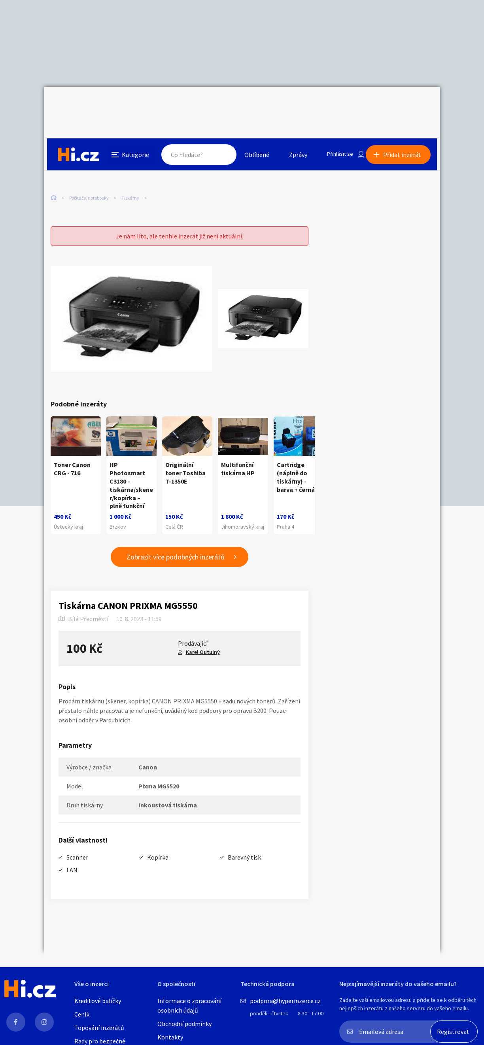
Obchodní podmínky (184, 1024)
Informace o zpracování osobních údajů (189, 1005)
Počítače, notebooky (89, 166)
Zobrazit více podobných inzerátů (176, 540)
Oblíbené (247, 104)
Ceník (81, 1014)
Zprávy (289, 104)
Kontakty (170, 1037)
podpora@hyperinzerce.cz (285, 1001)
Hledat (213, 104)
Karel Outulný (203, 635)
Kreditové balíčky (97, 1001)
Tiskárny (130, 166)
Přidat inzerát (405, 104)
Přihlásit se (333, 104)
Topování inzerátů (99, 1028)
